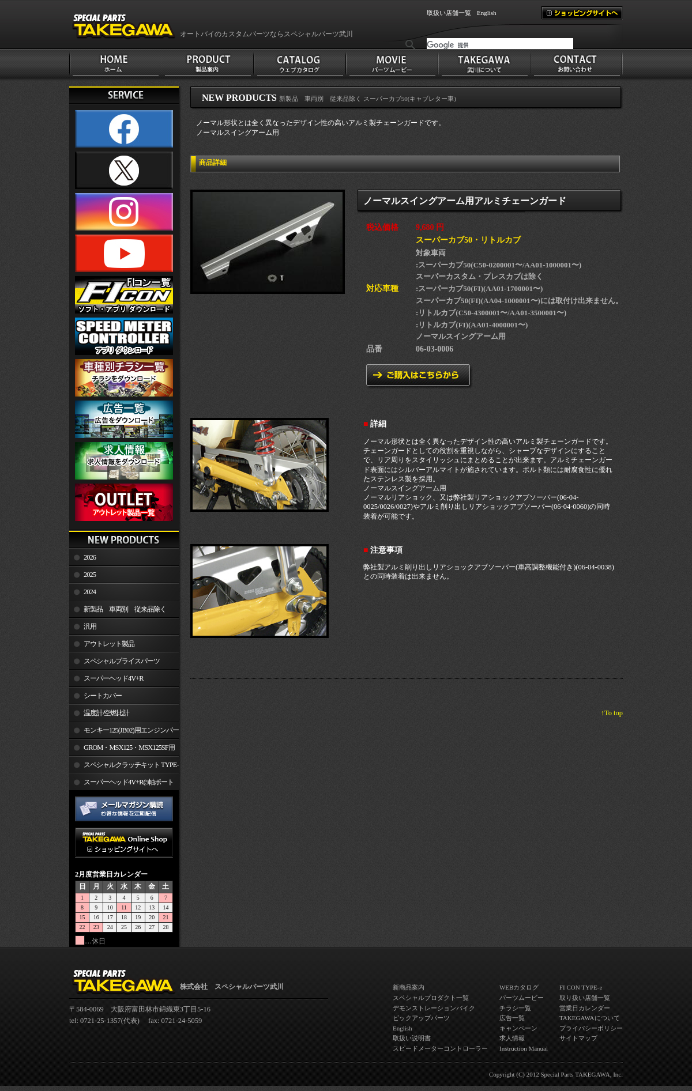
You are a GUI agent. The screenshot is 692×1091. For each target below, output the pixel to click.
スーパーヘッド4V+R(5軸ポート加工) (121, 784)
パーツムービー (521, 997)
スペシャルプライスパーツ (122, 661)
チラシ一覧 (515, 1008)
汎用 (90, 626)
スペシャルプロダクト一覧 (431, 997)
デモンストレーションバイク (434, 1008)
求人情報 (512, 1038)
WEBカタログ (519, 987)
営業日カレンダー (584, 1008)
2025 (90, 575)
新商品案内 (408, 987)
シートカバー (103, 696)
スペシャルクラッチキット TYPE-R (123, 767)
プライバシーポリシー (591, 1028)
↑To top (612, 713)
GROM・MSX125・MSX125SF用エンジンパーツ (122, 749)
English (487, 12)
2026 (90, 557)
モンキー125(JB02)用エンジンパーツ (124, 732)
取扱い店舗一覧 (449, 12)
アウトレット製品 (109, 644)
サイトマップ (578, 1038)
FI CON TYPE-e (580, 987)
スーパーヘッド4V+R (114, 678)
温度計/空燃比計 (106, 713)
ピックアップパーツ (421, 1017)
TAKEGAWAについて (589, 1017)
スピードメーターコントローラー (440, 1048)
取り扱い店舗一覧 (584, 997)
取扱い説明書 (412, 1038)
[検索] (500, 45)
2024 (90, 592)
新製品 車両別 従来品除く (125, 609)
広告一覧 (512, 1017)
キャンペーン (518, 1028)
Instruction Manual (523, 1048)
